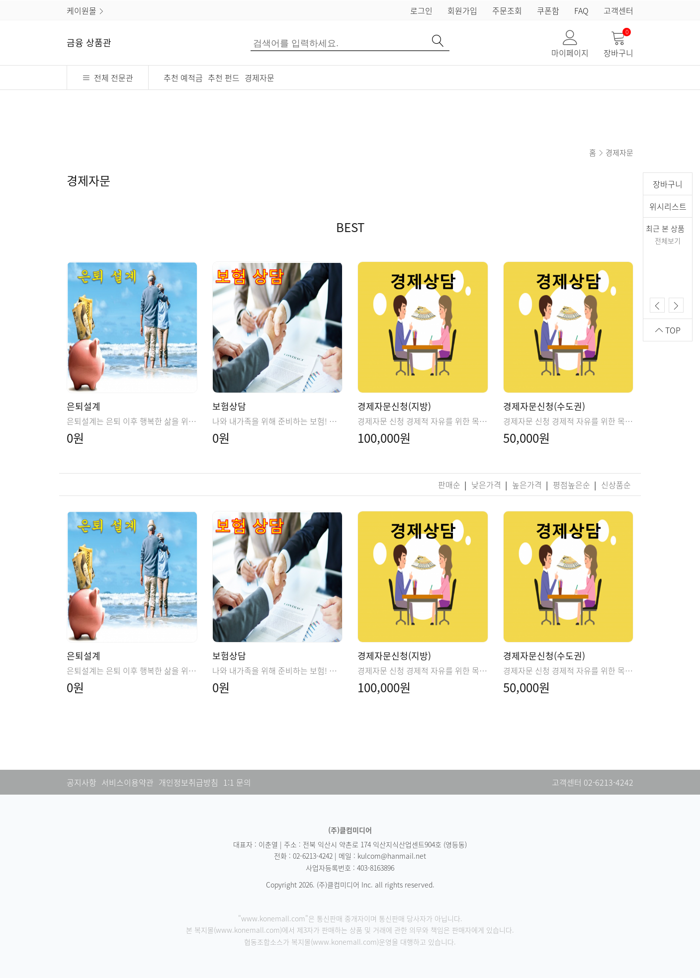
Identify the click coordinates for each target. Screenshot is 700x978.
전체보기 (668, 240)
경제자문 (259, 77)
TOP (668, 330)
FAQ (581, 10)
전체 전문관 (107, 77)
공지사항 (81, 782)
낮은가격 (487, 484)
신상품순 (616, 484)
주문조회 (507, 10)
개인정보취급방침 (188, 782)
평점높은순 (572, 484)
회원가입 (462, 10)
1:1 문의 (237, 782)
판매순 (450, 484)
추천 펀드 (224, 77)
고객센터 (618, 10)
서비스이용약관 (127, 782)
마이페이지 (570, 44)
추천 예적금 (183, 77)
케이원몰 (85, 10)
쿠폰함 (548, 10)
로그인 (421, 10)
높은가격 (528, 484)
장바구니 (618, 44)
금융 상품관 (89, 42)
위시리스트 (668, 206)
